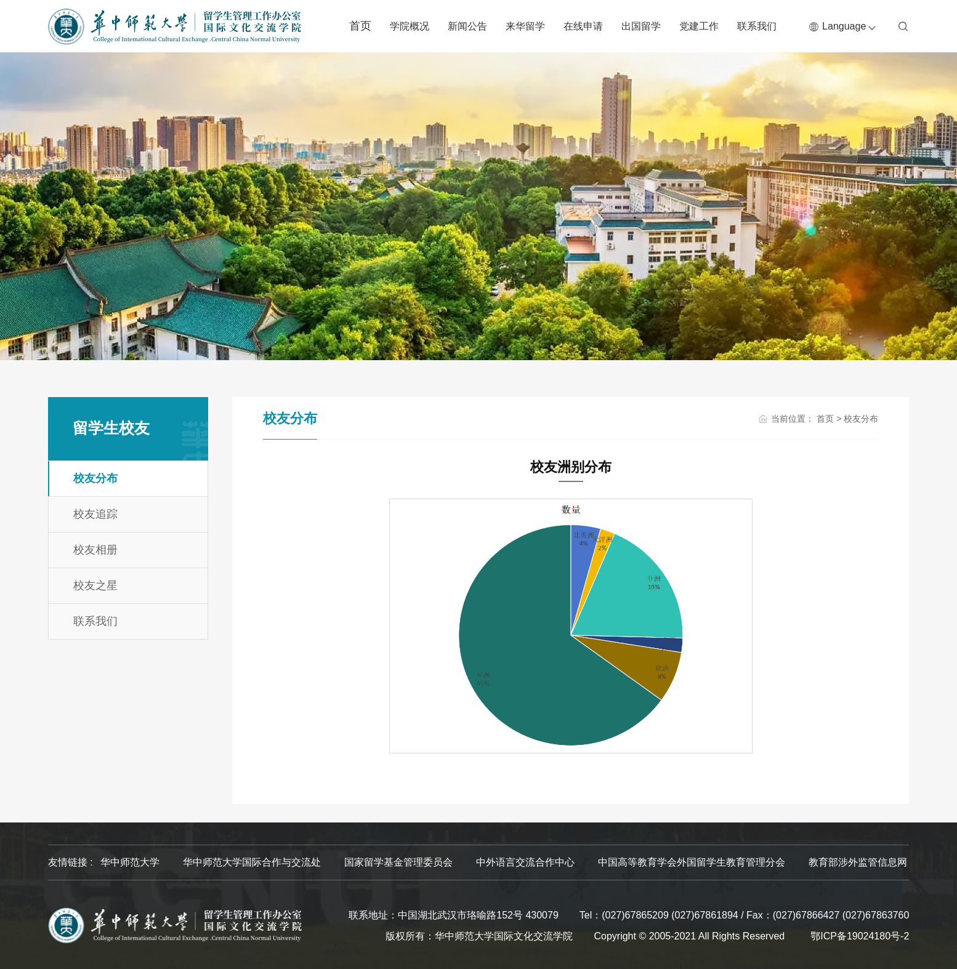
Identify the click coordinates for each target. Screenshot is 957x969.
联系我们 (757, 26)
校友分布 (95, 478)
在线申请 (583, 26)
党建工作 (699, 26)
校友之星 (95, 585)
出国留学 (641, 26)
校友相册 (95, 550)
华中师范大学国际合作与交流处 (252, 862)
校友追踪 (95, 514)
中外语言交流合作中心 (525, 862)
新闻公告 (467, 26)
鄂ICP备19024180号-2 (859, 936)
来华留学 (525, 26)
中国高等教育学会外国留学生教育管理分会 (691, 862)
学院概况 (409, 26)
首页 (360, 26)
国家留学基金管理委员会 (398, 862)
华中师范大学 (130, 862)
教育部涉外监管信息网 (858, 862)
